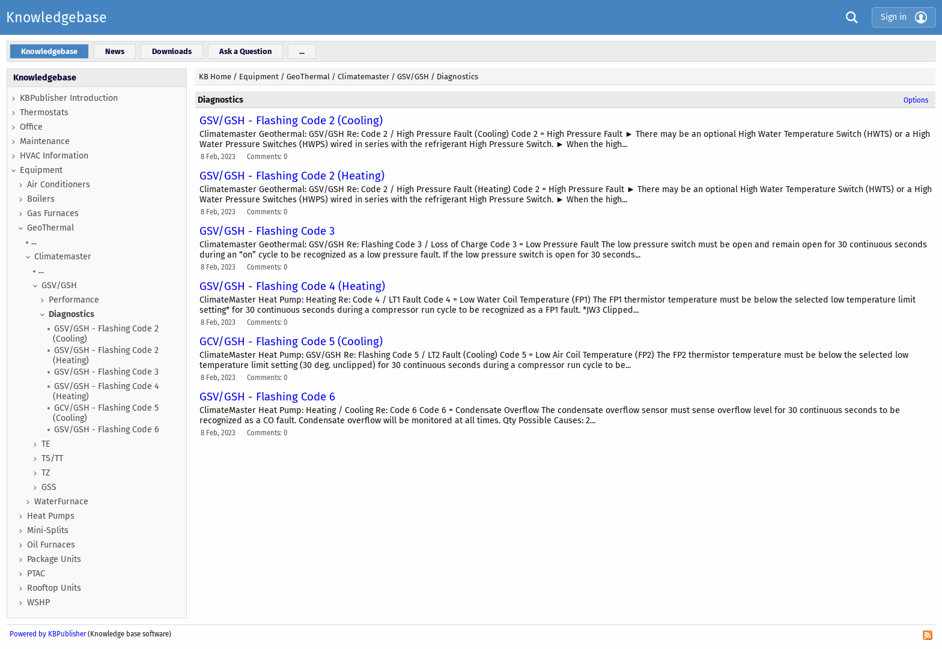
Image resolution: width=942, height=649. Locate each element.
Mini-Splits (47, 530)
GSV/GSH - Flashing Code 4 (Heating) (106, 391)
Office (31, 127)
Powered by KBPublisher (48, 634)
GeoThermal (50, 228)
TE (45, 444)
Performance (74, 300)
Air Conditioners (58, 185)
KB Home (215, 76)
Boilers (41, 199)
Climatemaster (62, 257)
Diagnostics (71, 314)
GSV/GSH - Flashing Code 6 (106, 429)
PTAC (36, 574)
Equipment (41, 170)
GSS (48, 487)
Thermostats (44, 112)
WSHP (38, 602)
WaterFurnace (61, 502)
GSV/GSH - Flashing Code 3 (106, 372)
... (34, 241)
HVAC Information (54, 156)
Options (916, 100)
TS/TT (52, 458)
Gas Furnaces (53, 213)
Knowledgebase (56, 17)
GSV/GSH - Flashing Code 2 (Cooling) (106, 334)
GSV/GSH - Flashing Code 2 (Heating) (106, 355)
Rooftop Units (54, 588)
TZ (45, 473)
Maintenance (45, 141)
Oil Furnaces (51, 545)
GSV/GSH (59, 285)
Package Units (54, 559)
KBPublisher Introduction (69, 98)
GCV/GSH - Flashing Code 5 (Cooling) (106, 413)
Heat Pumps (50, 516)
